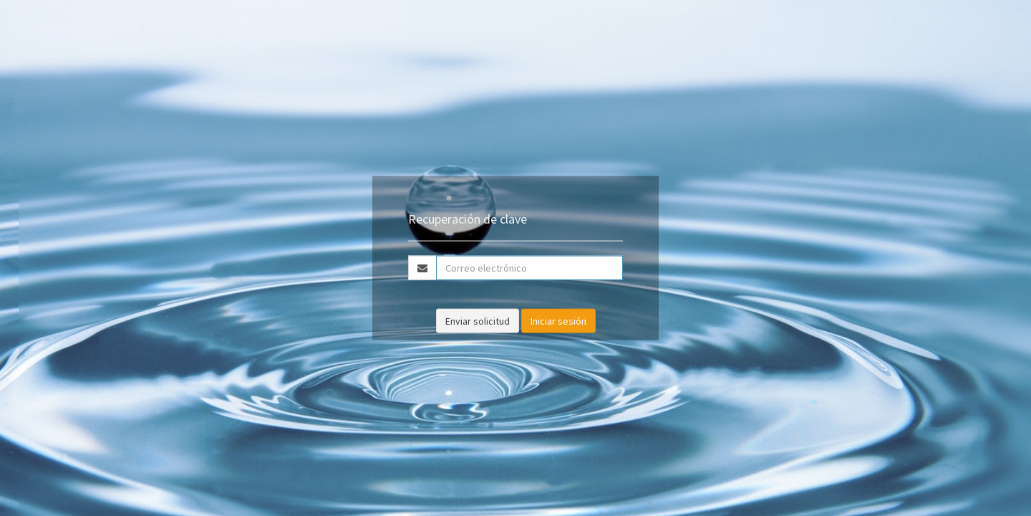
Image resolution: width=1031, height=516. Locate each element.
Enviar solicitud (477, 320)
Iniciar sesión (558, 320)
